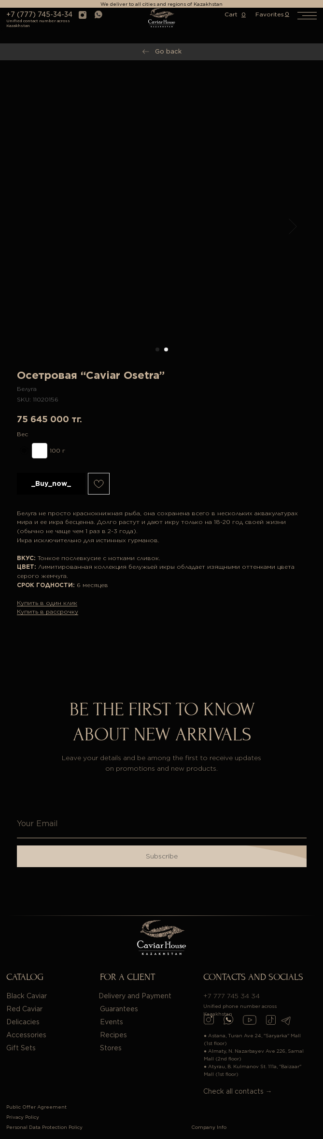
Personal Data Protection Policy (44, 1127)
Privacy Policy (22, 1117)
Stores (111, 1048)
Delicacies (23, 1022)
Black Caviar (26, 996)
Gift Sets (21, 1048)
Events (111, 1022)
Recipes (113, 1035)
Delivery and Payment (134, 996)
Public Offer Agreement (36, 1107)
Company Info (208, 1127)
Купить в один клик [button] (47, 602)
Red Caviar (24, 1009)
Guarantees (119, 1009)
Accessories (26, 1035)
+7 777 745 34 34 (231, 996)
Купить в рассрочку (47, 611)
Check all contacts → (237, 1091)
